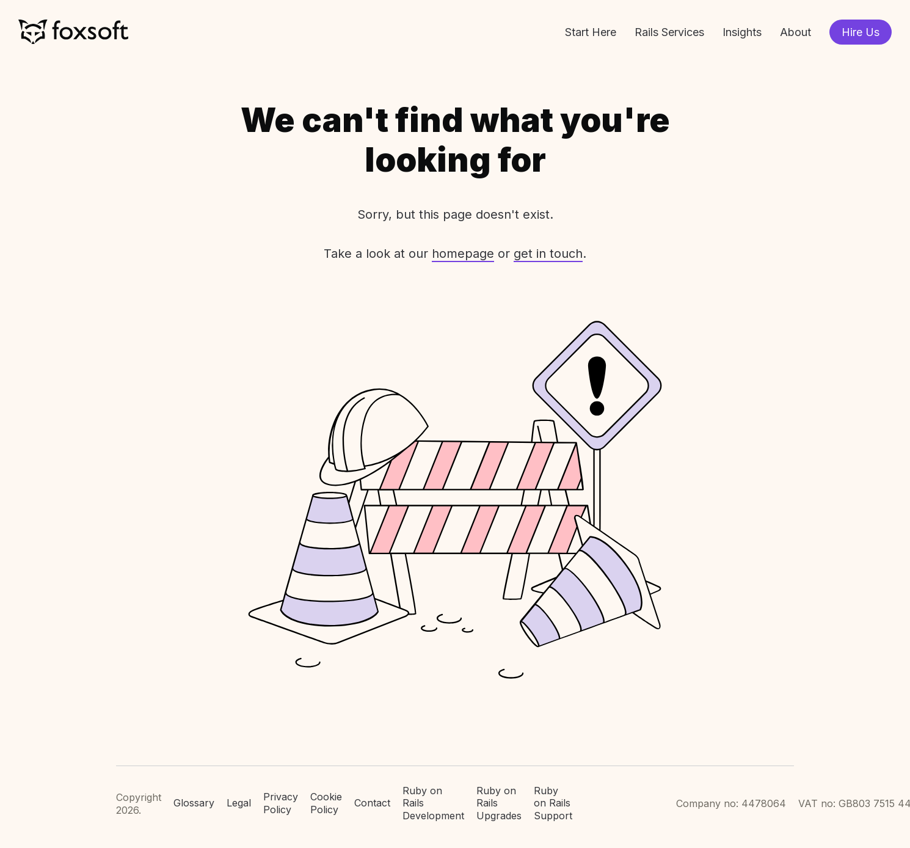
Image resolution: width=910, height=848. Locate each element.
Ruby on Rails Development (433, 803)
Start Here (590, 32)
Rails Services (669, 32)
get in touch (548, 253)
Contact (372, 803)
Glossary (193, 803)
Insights (742, 32)
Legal (239, 803)
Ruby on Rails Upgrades (499, 803)
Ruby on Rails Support (553, 803)
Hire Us (860, 32)
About (795, 32)
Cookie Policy (326, 803)
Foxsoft (73, 32)
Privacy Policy (280, 803)
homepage (463, 253)
